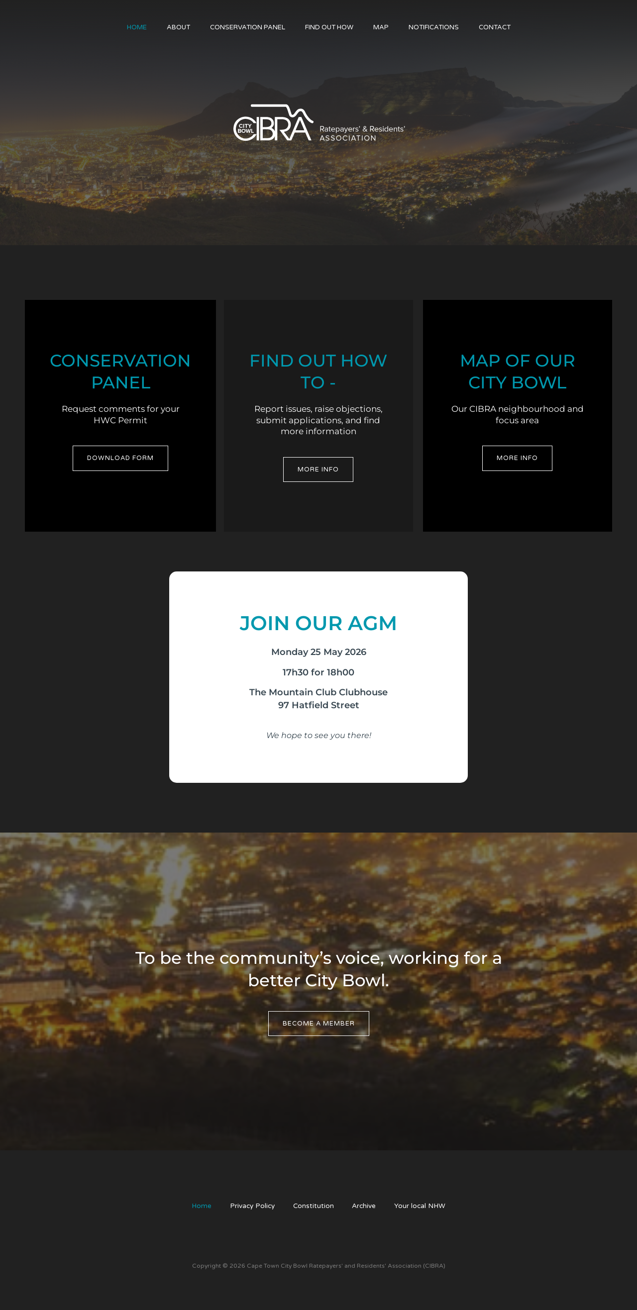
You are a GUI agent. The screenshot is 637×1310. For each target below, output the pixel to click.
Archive (366, 1207)
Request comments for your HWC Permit (120, 414)
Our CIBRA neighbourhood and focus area (517, 414)
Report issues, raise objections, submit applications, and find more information (318, 420)
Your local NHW (425, 1207)
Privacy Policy (249, 1207)
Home (196, 1207)
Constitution (313, 1207)
